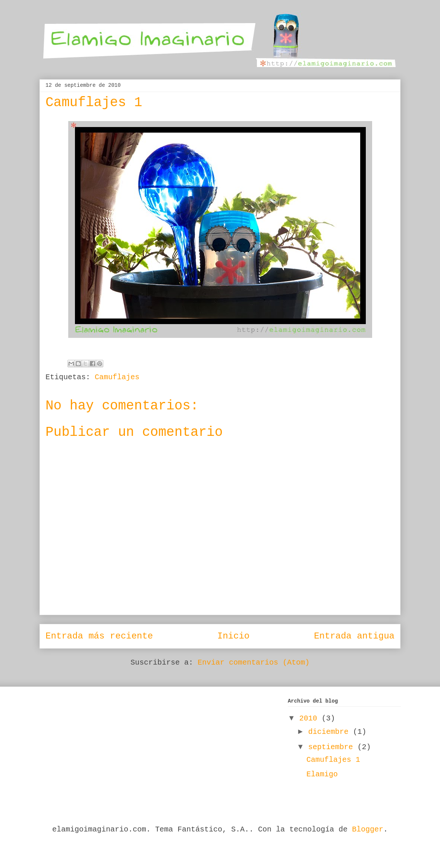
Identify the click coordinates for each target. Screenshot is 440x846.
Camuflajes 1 (333, 759)
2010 (310, 718)
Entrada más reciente (99, 636)
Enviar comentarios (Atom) (253, 662)
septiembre (333, 747)
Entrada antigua (354, 636)
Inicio (233, 636)
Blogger (367, 829)
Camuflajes (117, 377)
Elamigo (322, 774)
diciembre (330, 732)
